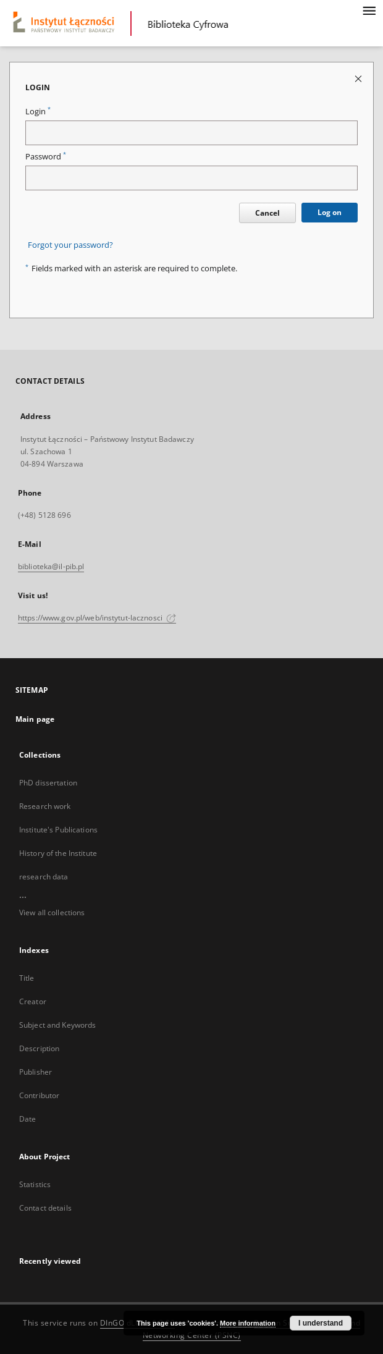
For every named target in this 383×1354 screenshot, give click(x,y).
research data (44, 876)
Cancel (267, 213)
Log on (330, 212)
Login (38, 111)
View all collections (52, 912)
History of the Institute (58, 853)
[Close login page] (359, 78)
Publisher (35, 1072)
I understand (320, 1323)
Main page (34, 719)
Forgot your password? (70, 245)
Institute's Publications (58, 829)
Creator (32, 1001)
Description (39, 1048)
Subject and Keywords (57, 1025)
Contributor (39, 1095)
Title (27, 978)
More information (248, 1323)
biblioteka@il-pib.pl (51, 566)
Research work (45, 806)
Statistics (35, 1184)
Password (45, 156)
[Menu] (369, 10)
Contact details (45, 1208)
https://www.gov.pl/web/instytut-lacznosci (97, 617)
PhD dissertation (48, 782)
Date (27, 1119)
